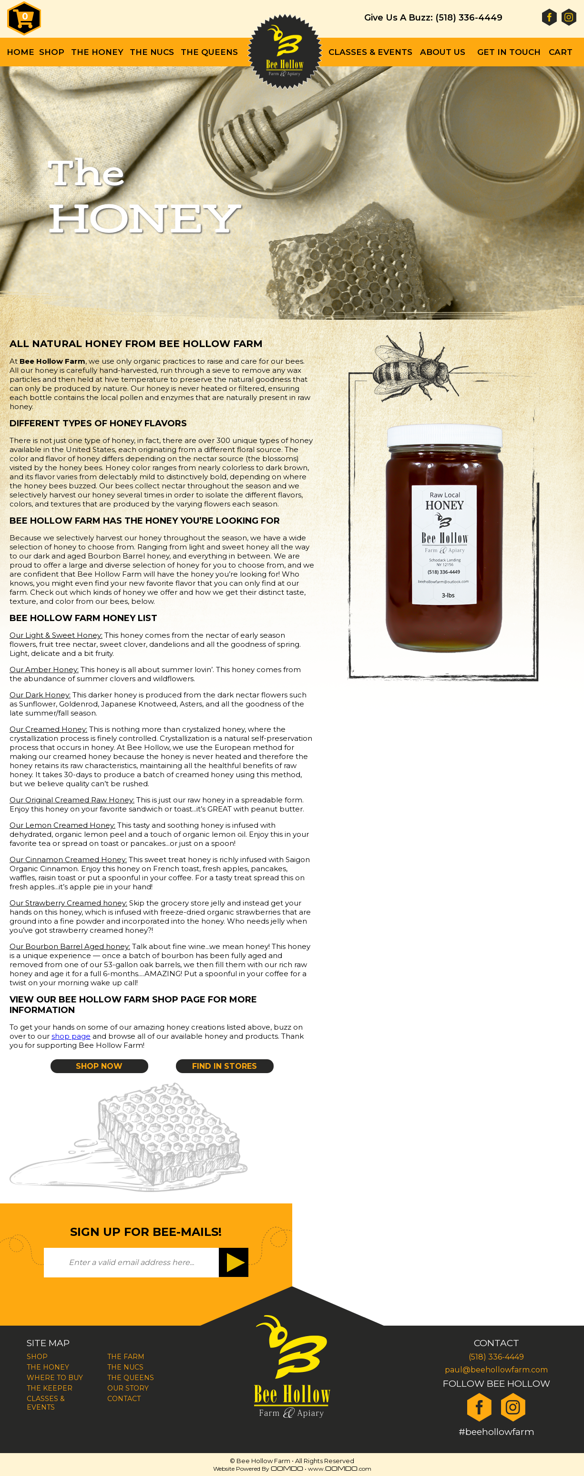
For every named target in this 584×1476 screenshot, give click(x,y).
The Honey (48, 1367)
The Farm (125, 1356)
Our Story (128, 1388)
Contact (124, 1398)
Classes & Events (370, 52)
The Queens (209, 52)
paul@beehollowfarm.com (496, 1369)
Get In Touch (509, 52)
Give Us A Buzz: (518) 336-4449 (433, 17)
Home (20, 52)
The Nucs (152, 52)
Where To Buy (55, 1377)
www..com (339, 1468)
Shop (51, 52)
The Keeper (49, 1388)
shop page (71, 1036)
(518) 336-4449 (496, 1356)
